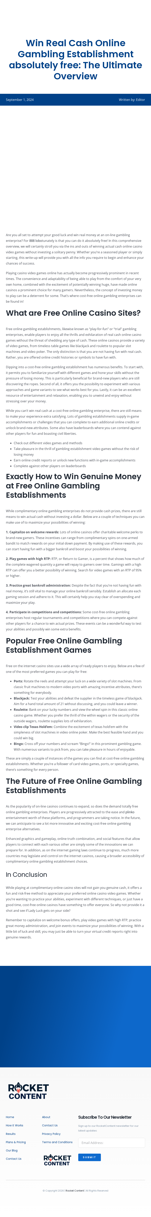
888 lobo (35, 241)
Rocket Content (75, 1190)
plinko (129, 812)
